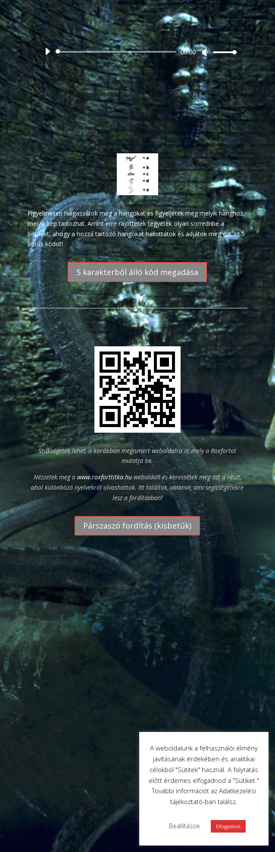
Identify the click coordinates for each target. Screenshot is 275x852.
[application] (137, 52)
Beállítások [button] (184, 825)
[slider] (117, 52)
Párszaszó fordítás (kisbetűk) (137, 525)
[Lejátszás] (47, 51)
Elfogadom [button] (228, 826)
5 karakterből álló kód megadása (137, 272)
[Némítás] (205, 52)
